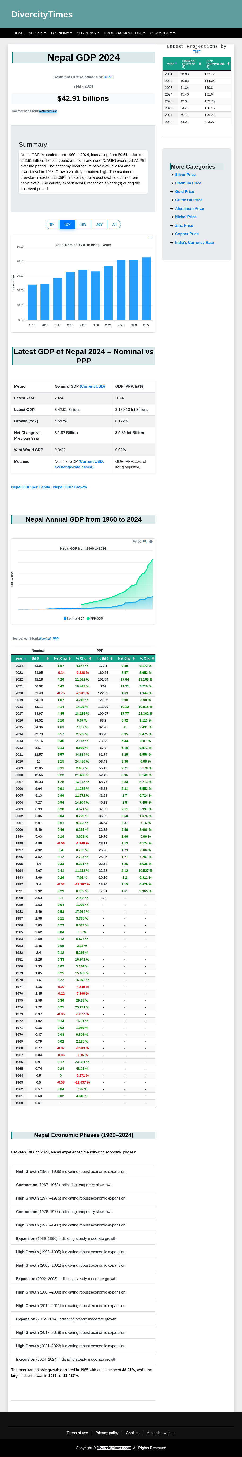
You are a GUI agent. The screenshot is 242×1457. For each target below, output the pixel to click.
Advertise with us (161, 1433)
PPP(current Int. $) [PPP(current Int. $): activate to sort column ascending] (216, 64)
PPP (54, 111)
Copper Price (187, 234)
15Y (83, 224)
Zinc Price (184, 225)
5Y (50, 224)
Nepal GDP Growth (70, 488)
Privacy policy (107, 1433)
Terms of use (77, 1433)
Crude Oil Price (189, 200)
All (117, 224)
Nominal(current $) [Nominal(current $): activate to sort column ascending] (188, 64)
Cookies (133, 1433)
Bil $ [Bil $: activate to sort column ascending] (35, 659)
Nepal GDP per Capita (30, 488)
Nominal (44, 111)
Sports (36, 33)
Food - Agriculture (123, 33)
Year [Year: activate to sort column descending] (170, 64)
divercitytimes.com (114, 1448)
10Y (66, 224)
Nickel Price (186, 217)
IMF (196, 52)
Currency (87, 33)
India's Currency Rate (194, 242)
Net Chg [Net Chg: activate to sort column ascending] (60, 659)
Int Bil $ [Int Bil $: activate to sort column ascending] (103, 659)
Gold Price (184, 192)
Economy (60, 33)
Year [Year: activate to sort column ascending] (18, 659)
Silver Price (185, 175)
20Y (100, 224)
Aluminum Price (189, 209)
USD (107, 77)
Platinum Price (188, 183)
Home (18, 33)
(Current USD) (92, 387)
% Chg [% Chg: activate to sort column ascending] (81, 659)
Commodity (161, 33)
